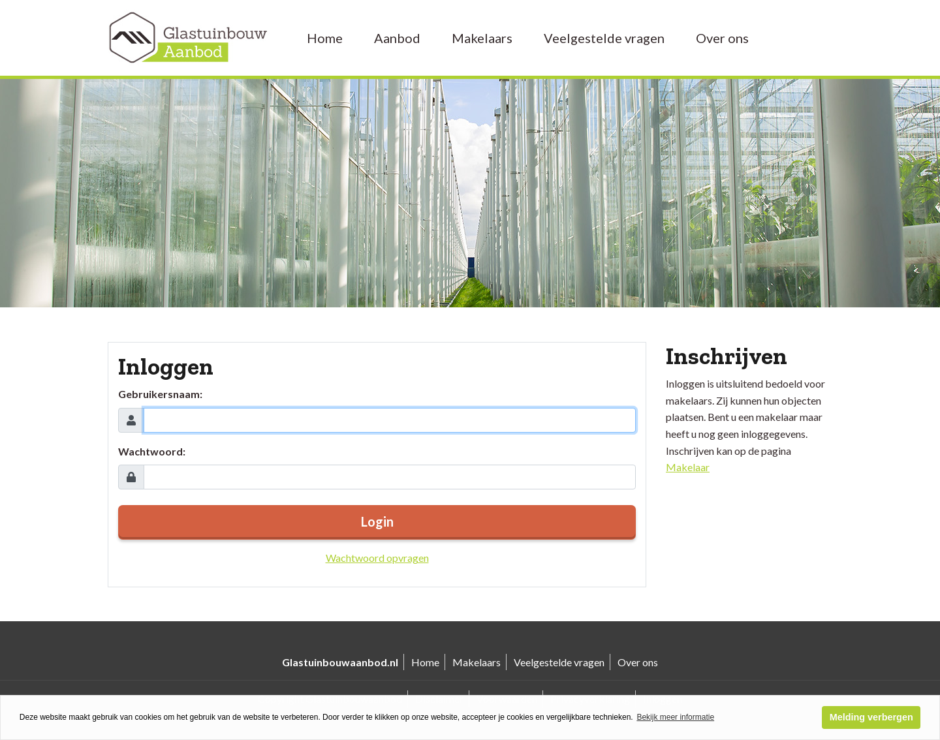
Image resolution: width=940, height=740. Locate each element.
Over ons (722, 38)
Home (325, 38)
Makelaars (482, 38)
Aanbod (397, 38)
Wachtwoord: (151, 451)
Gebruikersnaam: (160, 394)
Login (377, 521)
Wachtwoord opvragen (377, 557)
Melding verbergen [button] (871, 717)
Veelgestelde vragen (604, 38)
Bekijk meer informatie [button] (675, 717)
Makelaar (688, 467)
